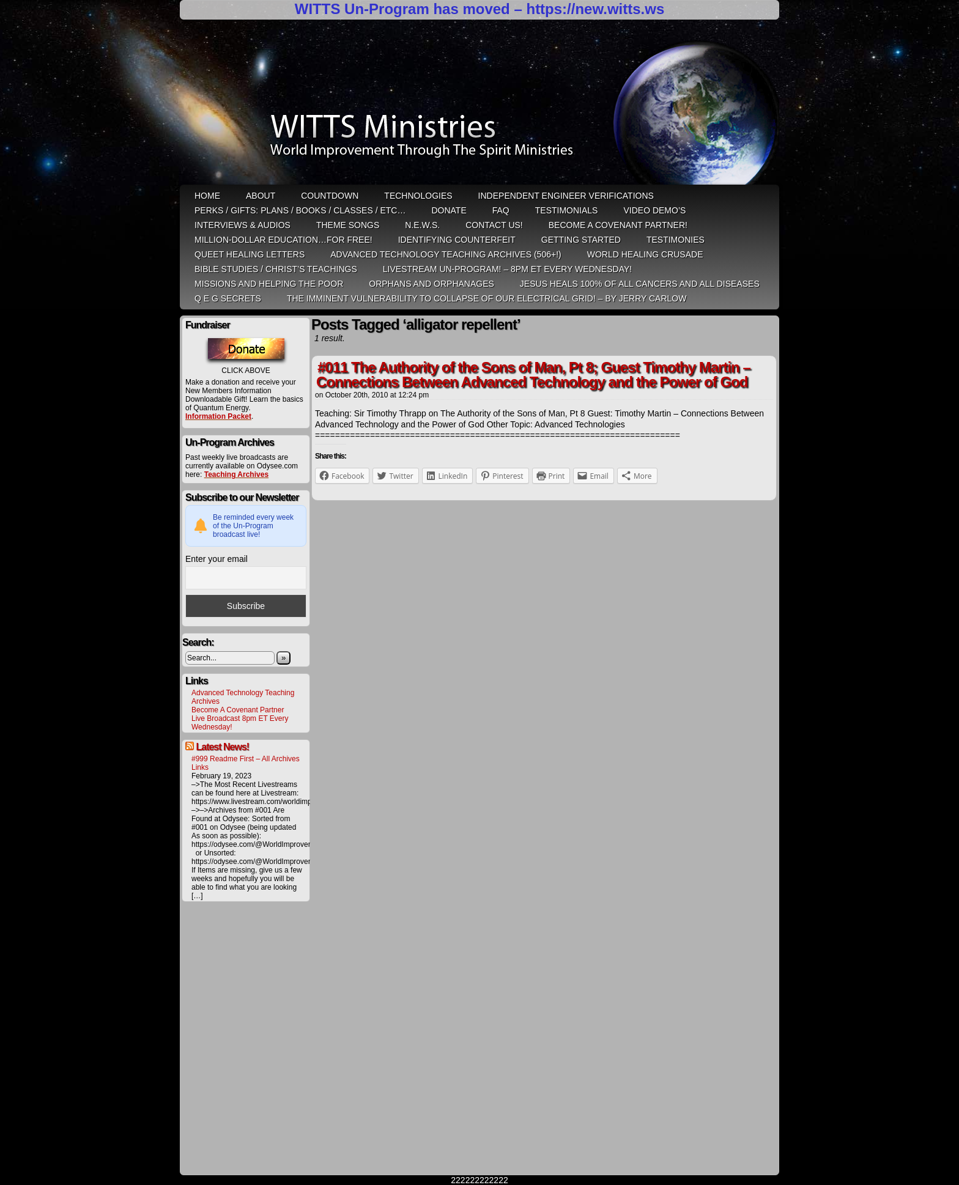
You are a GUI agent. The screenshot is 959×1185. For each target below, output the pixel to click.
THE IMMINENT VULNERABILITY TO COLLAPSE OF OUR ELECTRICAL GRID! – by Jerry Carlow (487, 298)
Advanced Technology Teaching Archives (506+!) (445, 254)
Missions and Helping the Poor (268, 284)
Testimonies (675, 240)
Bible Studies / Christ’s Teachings (275, 269)
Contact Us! (494, 225)
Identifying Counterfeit (457, 240)
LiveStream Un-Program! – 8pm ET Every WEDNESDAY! (507, 269)
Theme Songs (347, 225)
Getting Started (581, 240)
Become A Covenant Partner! (618, 225)
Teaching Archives (236, 474)
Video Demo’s (654, 210)
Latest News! (222, 747)
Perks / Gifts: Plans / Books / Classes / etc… (299, 210)
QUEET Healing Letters (249, 254)
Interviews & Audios (242, 225)
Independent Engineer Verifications (566, 196)
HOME (207, 196)
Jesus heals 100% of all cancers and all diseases (640, 284)
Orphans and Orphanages (431, 284)
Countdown (329, 196)
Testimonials (566, 210)
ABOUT (260, 196)
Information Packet (218, 416)
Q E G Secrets (227, 298)
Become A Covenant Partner (237, 710)
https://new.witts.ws (595, 9)
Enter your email (216, 559)
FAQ (500, 210)
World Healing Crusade (645, 254)
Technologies (418, 196)
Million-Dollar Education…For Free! (283, 240)
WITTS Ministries (481, 106)
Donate (448, 210)
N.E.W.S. (422, 225)
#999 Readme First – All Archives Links (245, 763)
